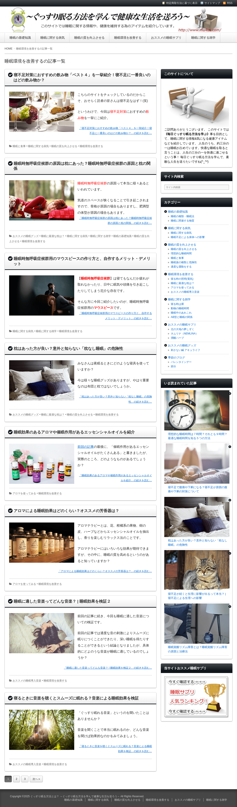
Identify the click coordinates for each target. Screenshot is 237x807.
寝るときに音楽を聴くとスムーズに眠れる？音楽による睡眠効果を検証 (76, 698)
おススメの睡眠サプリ (166, 37)
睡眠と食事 (19, 146)
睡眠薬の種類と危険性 (184, 262)
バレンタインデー (181, 362)
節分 (173, 366)
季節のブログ (176, 357)
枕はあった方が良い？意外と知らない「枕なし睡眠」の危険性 (68, 348)
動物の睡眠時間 (180, 308)
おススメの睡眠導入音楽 (27, 680)
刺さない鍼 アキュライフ (185, 350)
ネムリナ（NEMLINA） (184, 333)
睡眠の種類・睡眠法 (182, 216)
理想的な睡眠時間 (181, 253)
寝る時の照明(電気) (182, 278)
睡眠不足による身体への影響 (188, 237)
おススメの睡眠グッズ (26, 236)
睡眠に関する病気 (52, 37)
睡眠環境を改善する (128, 37)
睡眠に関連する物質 (182, 220)
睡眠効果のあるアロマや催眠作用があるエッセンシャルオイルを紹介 (74, 432)
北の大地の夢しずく (182, 329)
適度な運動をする (181, 266)
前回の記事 (85, 446)
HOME (8, 48)
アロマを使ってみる (24, 493)
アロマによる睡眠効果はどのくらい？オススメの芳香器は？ (66, 511)
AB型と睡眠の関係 (182, 317)
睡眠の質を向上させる (89, 37)
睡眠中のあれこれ (181, 312)
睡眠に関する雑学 (203, 37)
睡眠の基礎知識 (20, 37)
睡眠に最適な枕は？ (52, 236)
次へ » (36, 779)
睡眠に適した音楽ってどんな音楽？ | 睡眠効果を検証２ (62, 601)
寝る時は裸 (177, 304)
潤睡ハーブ (177, 337)
